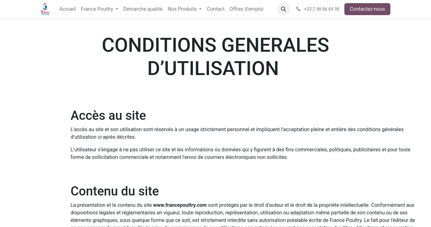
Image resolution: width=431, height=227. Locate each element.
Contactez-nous (367, 9)
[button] (283, 9)
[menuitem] (67, 9)
